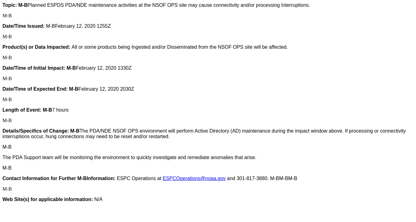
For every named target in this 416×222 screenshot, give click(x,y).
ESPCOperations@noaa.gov (194, 178)
